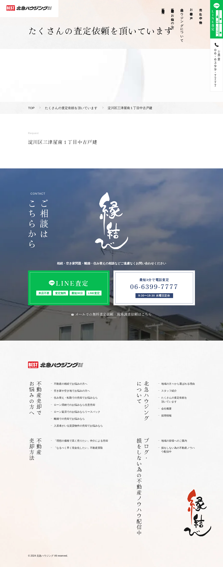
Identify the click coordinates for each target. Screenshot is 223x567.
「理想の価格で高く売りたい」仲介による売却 (81, 440)
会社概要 (166, 408)
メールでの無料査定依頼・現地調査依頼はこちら (113, 314)
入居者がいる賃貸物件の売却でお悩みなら (78, 425)
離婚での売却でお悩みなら (69, 418)
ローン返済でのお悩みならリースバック (77, 411)
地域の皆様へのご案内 (174, 440)
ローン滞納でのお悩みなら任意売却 (74, 404)
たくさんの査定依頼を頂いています (71, 108)
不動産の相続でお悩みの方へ (70, 383)
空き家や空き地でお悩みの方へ (72, 390)
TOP (31, 108)
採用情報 (166, 415)
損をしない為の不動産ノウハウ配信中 (178, 449)
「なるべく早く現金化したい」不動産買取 (78, 447)
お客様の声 (191, 10)
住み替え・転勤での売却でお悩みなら (76, 397)
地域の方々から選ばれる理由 (178, 383)
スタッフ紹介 (169, 390)
